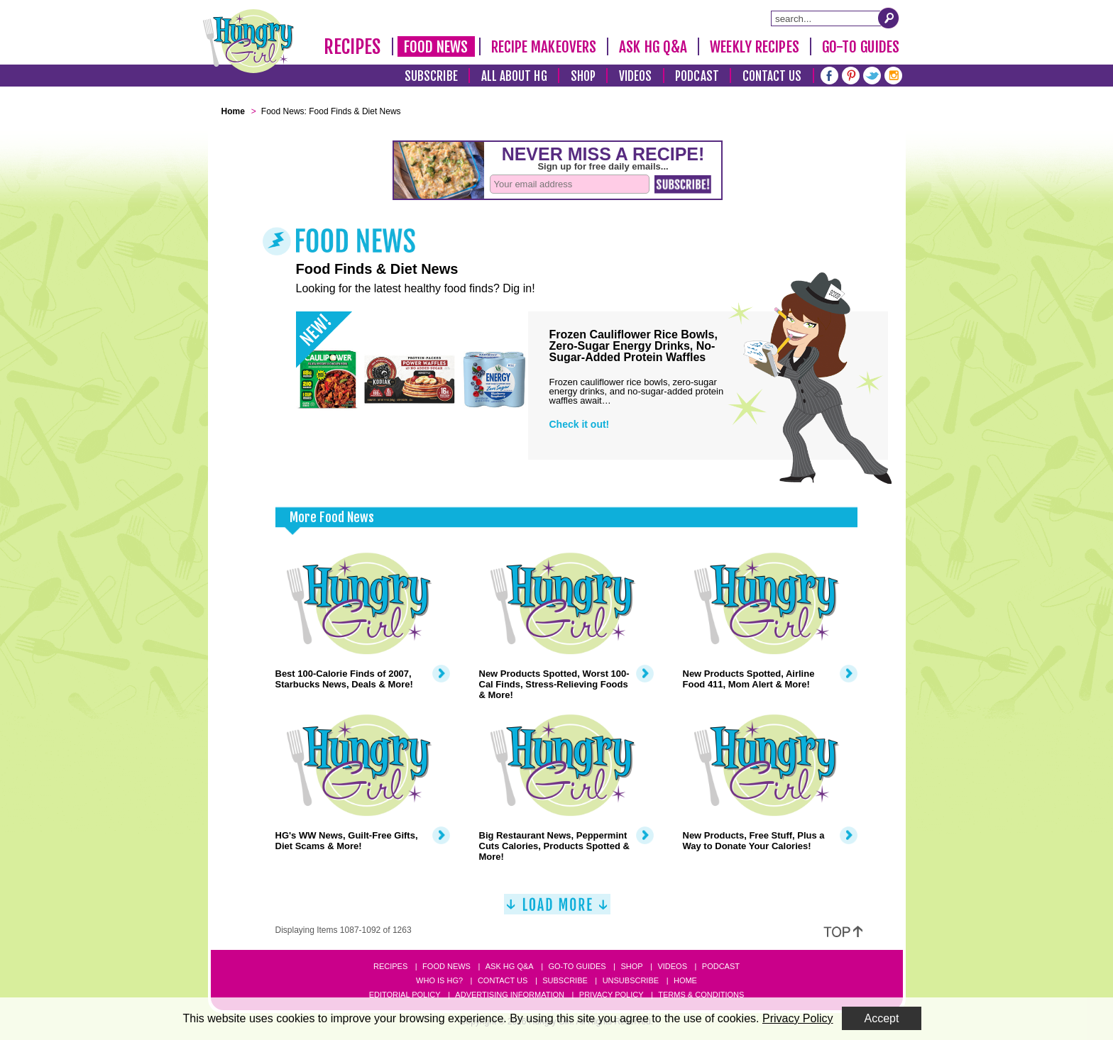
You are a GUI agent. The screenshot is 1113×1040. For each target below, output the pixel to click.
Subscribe (431, 76)
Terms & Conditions (701, 994)
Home (685, 980)
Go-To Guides (860, 47)
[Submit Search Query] (888, 17)
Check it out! (579, 424)
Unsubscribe (631, 980)
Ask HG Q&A (653, 47)
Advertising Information (509, 994)
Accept (882, 1018)
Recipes (352, 47)
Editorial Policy (405, 994)
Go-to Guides (576, 966)
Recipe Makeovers (544, 47)
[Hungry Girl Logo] (248, 41)
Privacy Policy (611, 994)
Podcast (697, 76)
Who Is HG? (439, 980)
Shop (583, 76)
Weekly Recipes (754, 47)
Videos (635, 76)
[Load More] (557, 910)
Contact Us (772, 76)
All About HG (514, 76)
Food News (436, 47)
